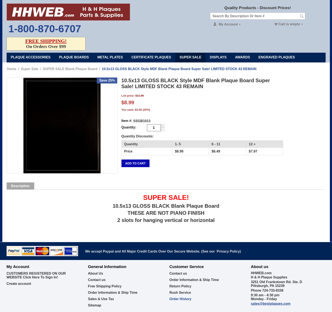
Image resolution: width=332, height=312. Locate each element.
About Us (95, 273)
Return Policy (180, 286)
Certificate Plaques (151, 57)
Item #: (127, 121)
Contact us (96, 280)
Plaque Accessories (31, 57)
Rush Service (180, 292)
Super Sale (190, 57)
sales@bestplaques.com (270, 303)
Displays (218, 57)
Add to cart (135, 163)
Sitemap (94, 305)
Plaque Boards (74, 57)
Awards (242, 57)
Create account (19, 283)
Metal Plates (110, 57)
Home (11, 69)
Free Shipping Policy (104, 286)
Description (20, 186)
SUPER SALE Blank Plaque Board (70, 69)
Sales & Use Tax (101, 299)
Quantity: (128, 127)
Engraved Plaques (276, 57)
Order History (180, 299)
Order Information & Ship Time (112, 292)
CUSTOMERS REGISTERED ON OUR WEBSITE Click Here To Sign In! (36, 275)
